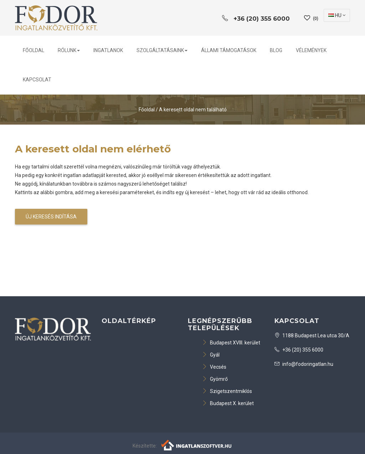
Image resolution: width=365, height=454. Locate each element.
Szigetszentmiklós (227, 391)
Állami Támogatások (228, 50)
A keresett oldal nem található (193, 109)
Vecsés (214, 367)
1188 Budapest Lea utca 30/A (311, 335)
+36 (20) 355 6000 (298, 350)
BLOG (276, 50)
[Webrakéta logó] (196, 444)
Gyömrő (215, 379)
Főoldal (33, 50)
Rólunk (69, 50)
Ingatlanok (108, 50)
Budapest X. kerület (228, 403)
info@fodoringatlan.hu (303, 364)
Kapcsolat (37, 79)
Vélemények (311, 50)
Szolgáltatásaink (162, 50)
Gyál (211, 355)
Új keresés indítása (51, 217)
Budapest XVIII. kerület (231, 342)
